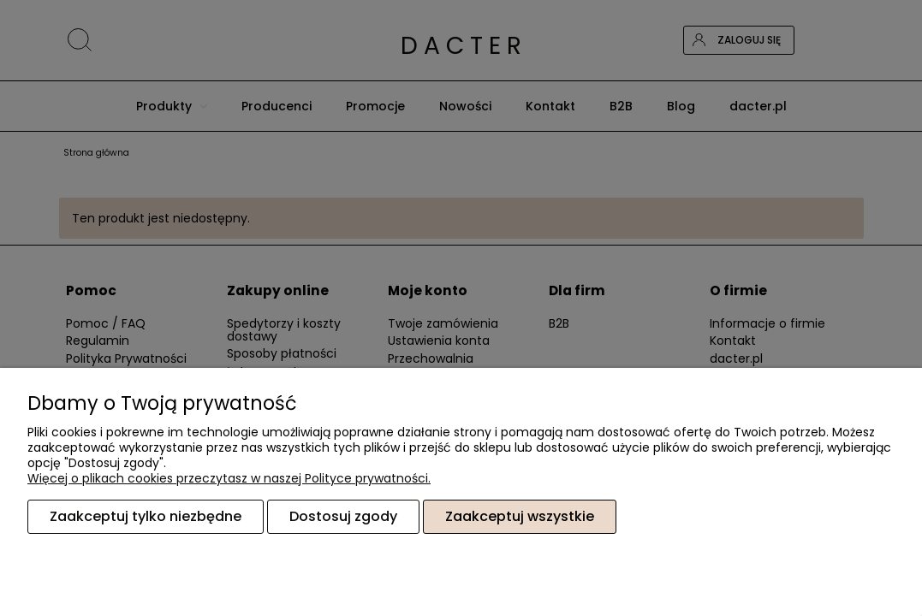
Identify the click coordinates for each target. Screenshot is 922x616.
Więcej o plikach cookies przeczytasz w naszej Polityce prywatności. (229, 478)
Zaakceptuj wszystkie (519, 516)
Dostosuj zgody (343, 516)
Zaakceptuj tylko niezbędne (145, 516)
